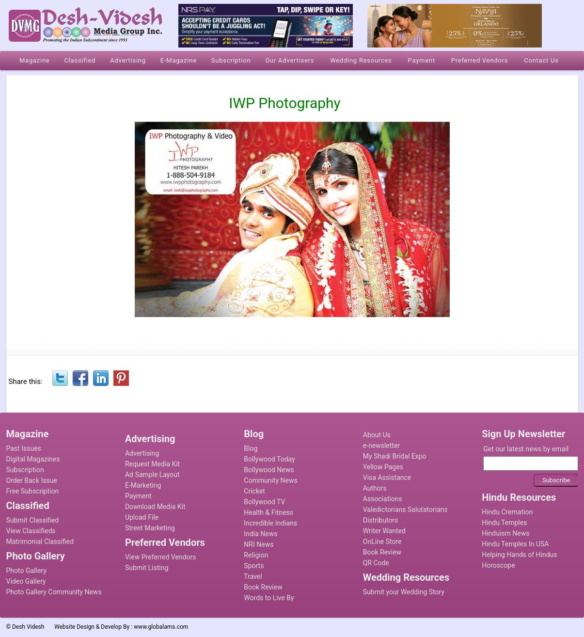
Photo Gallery (26, 570)
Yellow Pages (383, 467)
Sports (254, 566)
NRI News (258, 544)
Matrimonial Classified (40, 541)
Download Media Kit (155, 506)
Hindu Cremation (507, 512)
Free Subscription (32, 491)
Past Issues (23, 448)
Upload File (141, 517)
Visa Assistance (387, 477)
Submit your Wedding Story (403, 592)
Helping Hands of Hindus (519, 554)
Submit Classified (32, 520)
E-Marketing (143, 485)
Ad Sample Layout (152, 474)
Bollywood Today (269, 459)
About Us (377, 435)
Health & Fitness (268, 512)
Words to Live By (269, 598)
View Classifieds (31, 531)
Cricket (254, 491)
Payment (138, 496)
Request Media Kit (152, 464)
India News (260, 534)
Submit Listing (146, 568)
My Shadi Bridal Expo (394, 456)
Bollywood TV (264, 502)
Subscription (25, 470)
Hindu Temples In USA (515, 544)
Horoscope (498, 565)
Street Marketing (150, 528)
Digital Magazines (33, 459)
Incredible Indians (270, 523)
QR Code (376, 563)
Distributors (380, 520)
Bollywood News (269, 470)
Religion (256, 555)
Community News (270, 480)
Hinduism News (505, 533)
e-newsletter (381, 445)
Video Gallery (26, 581)
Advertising (142, 453)
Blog (250, 448)
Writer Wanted (384, 531)
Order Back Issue (31, 480)
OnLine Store (382, 541)
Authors (375, 488)
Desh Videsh (28, 626)
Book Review (263, 587)
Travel (253, 576)
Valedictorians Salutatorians (405, 509)
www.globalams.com (161, 626)
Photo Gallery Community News (54, 592)
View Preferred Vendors (160, 557)
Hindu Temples (504, 522)
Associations (382, 499)
